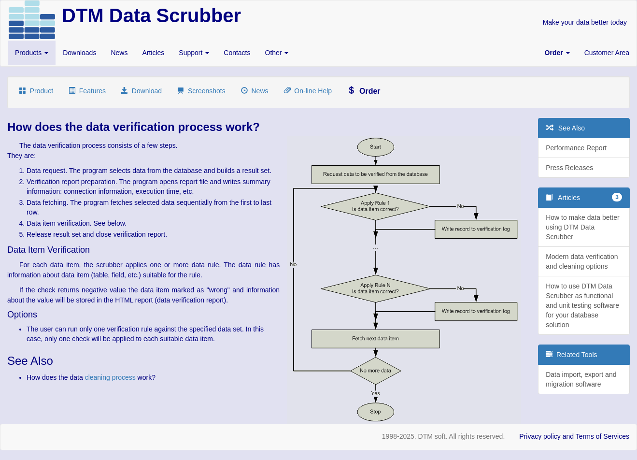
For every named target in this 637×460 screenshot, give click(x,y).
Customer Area (606, 53)
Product (36, 91)
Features (87, 91)
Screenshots (201, 91)
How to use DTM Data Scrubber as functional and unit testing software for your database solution (582, 305)
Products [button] (31, 53)
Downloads (79, 53)
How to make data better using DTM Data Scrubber (583, 227)
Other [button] (277, 53)
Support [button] (194, 53)
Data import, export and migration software (581, 379)
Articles (153, 53)
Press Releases (569, 168)
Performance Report (576, 148)
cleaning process (110, 377)
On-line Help (308, 91)
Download (141, 91)
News (119, 53)
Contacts (237, 53)
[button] (557, 53)
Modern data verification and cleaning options (582, 261)
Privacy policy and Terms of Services (574, 436)
